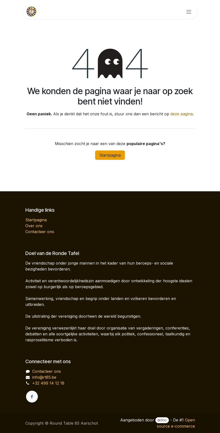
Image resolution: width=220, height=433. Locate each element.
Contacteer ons (39, 231)
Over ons (34, 225)
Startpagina (110, 155)
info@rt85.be (44, 377)
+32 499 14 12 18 (48, 383)
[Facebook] (32, 397)
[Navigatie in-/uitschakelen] (189, 11)
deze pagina (181, 113)
